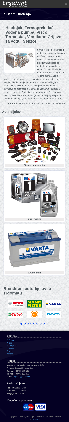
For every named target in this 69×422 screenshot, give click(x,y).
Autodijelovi (12, 346)
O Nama (10, 348)
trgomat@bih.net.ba (22, 377)
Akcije (9, 343)
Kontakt (10, 354)
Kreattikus (35, 419)
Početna (10, 340)
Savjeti (9, 351)
